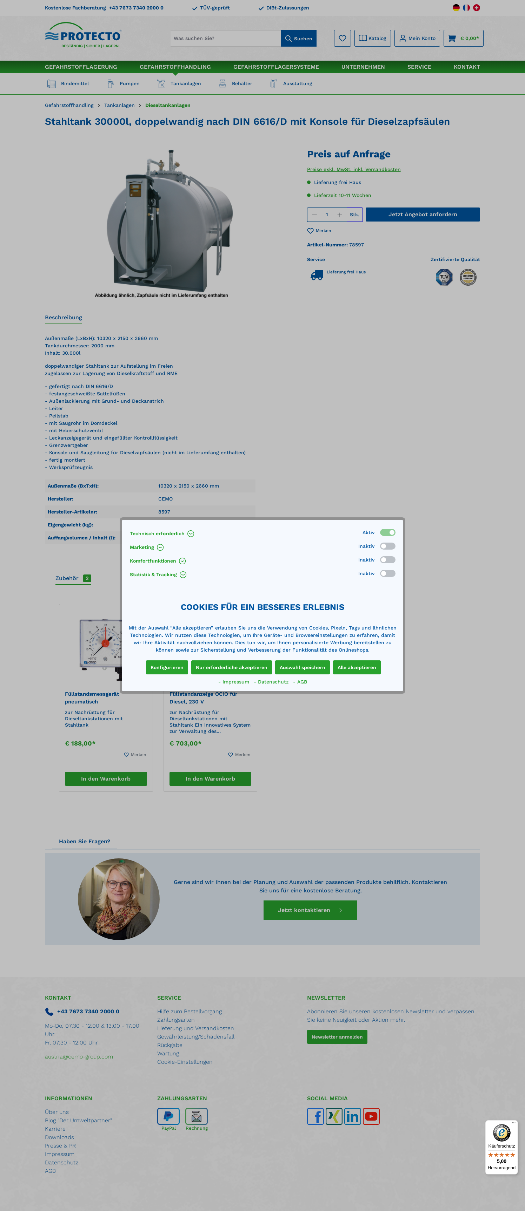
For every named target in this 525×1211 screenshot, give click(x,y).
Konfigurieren (167, 667)
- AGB (300, 682)
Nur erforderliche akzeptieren (231, 667)
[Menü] (514, 1124)
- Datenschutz (272, 682)
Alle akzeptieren (357, 667)
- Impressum (234, 682)
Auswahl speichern (302, 667)
